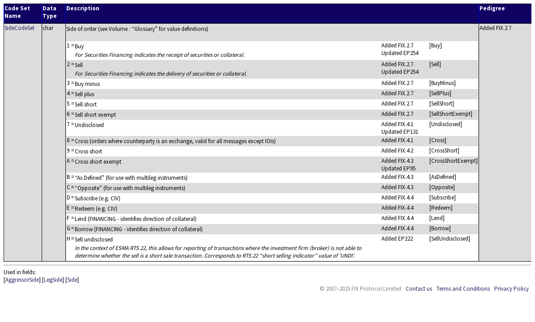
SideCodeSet (19, 28)
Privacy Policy (511, 288)
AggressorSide (22, 280)
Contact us (419, 288)
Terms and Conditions (463, 288)
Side (72, 280)
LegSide (53, 280)
